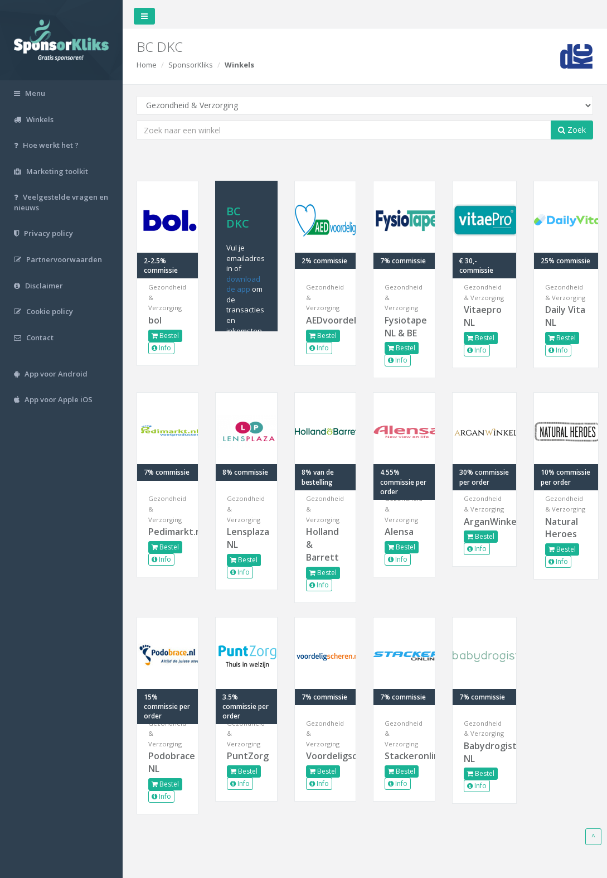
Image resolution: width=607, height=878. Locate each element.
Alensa (399, 531)
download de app (243, 284)
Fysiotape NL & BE (404, 326)
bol (155, 320)
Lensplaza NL (246, 538)
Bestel (165, 335)
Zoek (572, 129)
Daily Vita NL (565, 316)
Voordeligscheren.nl (325, 756)
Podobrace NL (167, 762)
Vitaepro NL (483, 316)
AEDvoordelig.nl (325, 320)
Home (147, 65)
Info (161, 348)
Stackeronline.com (404, 756)
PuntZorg (246, 756)
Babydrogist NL (484, 752)
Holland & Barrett (322, 544)
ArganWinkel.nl (484, 521)
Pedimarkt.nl (167, 531)
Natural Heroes (561, 528)
